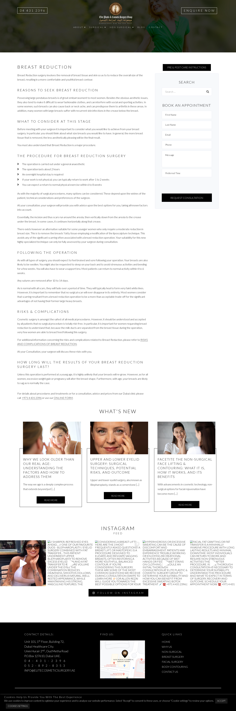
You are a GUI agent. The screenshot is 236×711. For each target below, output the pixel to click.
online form (63, 397)
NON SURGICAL (120, 27)
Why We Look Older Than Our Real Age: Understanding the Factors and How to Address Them (48, 468)
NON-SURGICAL (172, 651)
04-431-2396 (46, 661)
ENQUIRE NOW (199, 10)
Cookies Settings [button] (18, 706)
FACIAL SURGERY (172, 661)
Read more (51, 500)
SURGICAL (96, 27)
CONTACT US (170, 671)
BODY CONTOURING (175, 666)
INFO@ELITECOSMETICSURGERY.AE (49, 670)
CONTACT (156, 27)
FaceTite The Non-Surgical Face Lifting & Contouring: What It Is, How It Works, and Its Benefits (185, 468)
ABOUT (78, 27)
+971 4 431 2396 (31, 397)
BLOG (141, 27)
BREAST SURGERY (173, 656)
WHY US (167, 646)
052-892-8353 (45, 665)
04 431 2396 (33, 10)
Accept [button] (221, 701)
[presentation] (187, 185)
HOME (166, 641)
